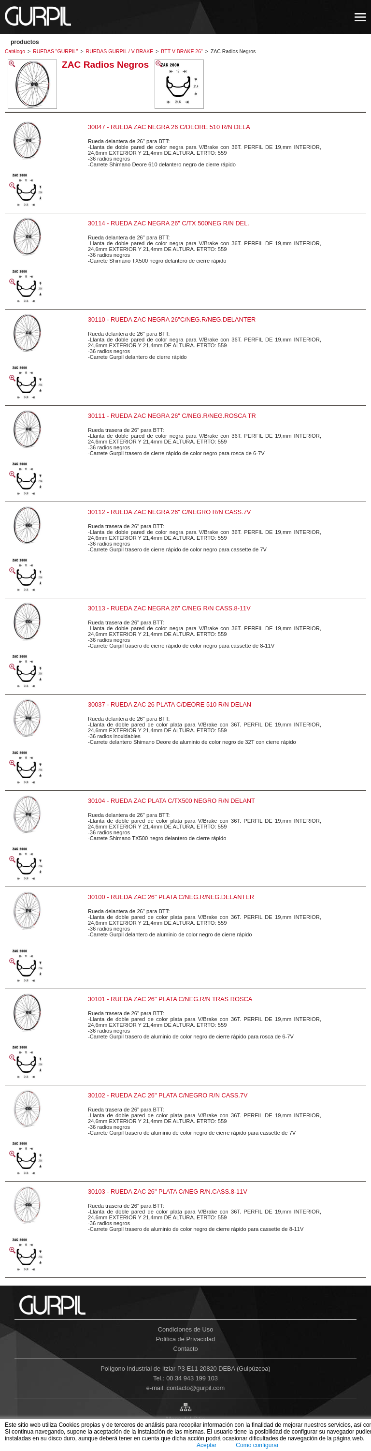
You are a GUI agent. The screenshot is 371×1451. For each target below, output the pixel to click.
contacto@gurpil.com (196, 1388)
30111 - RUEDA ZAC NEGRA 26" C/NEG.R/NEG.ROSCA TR (172, 415)
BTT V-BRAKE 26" (181, 51)
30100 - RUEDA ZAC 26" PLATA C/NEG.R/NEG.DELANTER (171, 897)
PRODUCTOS (25, 42)
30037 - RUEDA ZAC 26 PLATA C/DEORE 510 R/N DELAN (169, 704)
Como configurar (257, 1445)
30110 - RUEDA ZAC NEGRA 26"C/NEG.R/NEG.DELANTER (172, 319)
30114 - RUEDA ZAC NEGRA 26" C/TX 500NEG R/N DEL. (168, 223)
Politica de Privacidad (185, 1339)
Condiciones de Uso (186, 1329)
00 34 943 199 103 (192, 1378)
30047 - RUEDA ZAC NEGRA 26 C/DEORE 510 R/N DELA (169, 127)
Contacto (185, 1348)
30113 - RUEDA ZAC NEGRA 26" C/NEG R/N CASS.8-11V (169, 608)
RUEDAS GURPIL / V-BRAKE (120, 51)
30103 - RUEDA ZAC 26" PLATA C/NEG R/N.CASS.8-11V (167, 1191)
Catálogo (15, 51)
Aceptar (206, 1445)
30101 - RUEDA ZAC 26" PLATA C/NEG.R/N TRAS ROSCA (170, 999)
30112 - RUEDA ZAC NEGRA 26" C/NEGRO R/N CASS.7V (169, 512)
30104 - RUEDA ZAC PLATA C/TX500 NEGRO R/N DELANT (171, 800)
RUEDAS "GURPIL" (55, 51)
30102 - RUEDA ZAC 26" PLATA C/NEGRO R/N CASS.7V (168, 1095)
